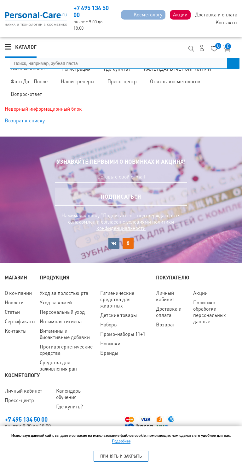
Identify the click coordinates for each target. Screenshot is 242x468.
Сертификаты (20, 322)
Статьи (12, 312)
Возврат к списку (25, 121)
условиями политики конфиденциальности (135, 225)
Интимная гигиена (61, 322)
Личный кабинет (165, 296)
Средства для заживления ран (58, 366)
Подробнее (121, 441)
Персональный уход (62, 312)
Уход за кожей (56, 303)
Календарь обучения (68, 394)
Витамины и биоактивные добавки (65, 334)
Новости (14, 303)
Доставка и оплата (169, 312)
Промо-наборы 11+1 (122, 334)
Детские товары (118, 315)
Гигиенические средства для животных (117, 299)
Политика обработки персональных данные (209, 312)
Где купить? (69, 407)
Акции (200, 293)
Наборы (109, 325)
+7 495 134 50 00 (26, 419)
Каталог (26, 47)
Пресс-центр (19, 400)
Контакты (15, 331)
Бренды (109, 353)
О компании (18, 293)
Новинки (110, 344)
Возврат (165, 325)
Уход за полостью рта (64, 293)
